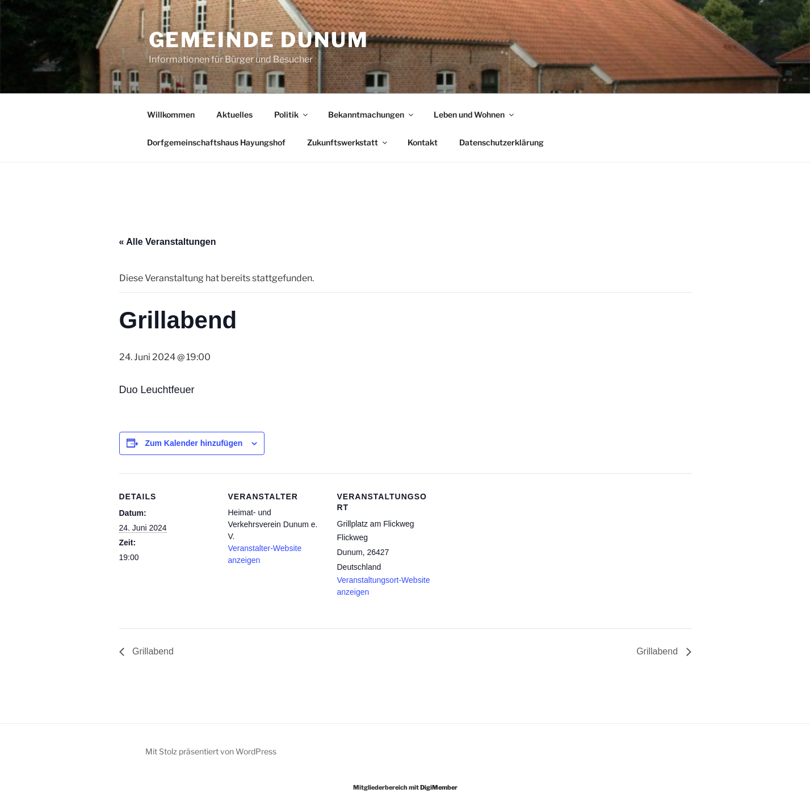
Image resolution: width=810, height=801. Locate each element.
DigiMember (439, 787)
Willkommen (171, 114)
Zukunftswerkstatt (348, 142)
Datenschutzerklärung (501, 142)
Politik (291, 114)
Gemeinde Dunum (259, 39)
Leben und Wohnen (474, 114)
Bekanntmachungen (371, 114)
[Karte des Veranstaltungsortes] (506, 551)
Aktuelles (234, 114)
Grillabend (152, 651)
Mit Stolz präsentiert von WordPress (210, 751)
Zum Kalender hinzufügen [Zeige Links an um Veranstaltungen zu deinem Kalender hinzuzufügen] (193, 443)
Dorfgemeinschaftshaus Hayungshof (216, 142)
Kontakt (423, 142)
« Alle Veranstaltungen (167, 242)
